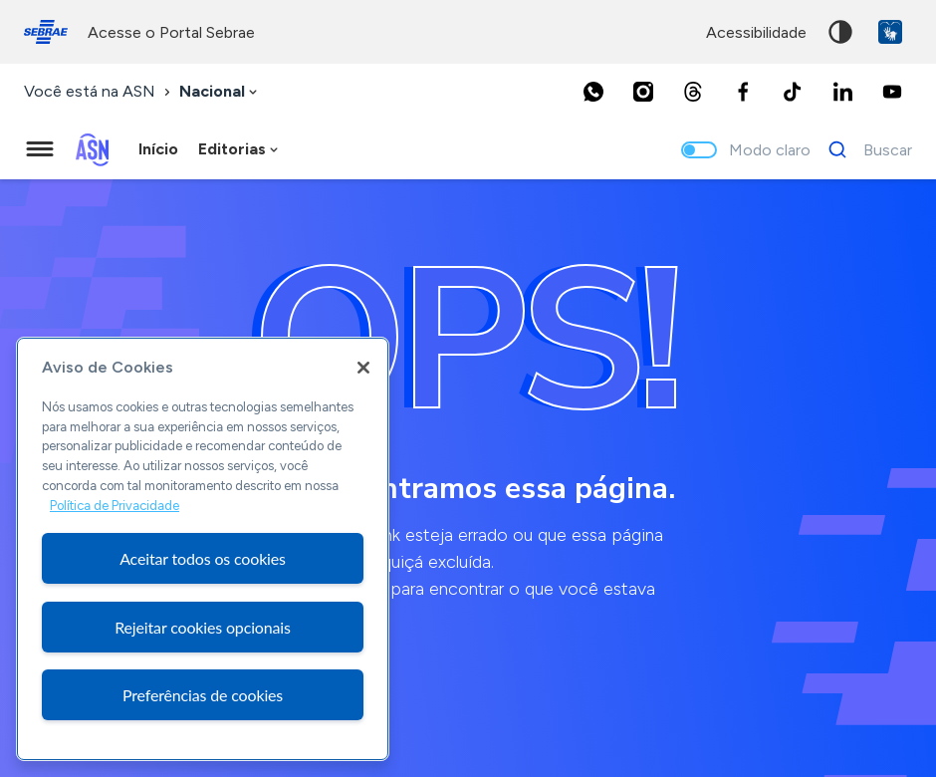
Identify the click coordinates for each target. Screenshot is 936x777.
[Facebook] (743, 92)
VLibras (890, 32)
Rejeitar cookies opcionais (203, 627)
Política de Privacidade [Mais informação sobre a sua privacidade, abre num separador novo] (114, 505)
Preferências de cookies (202, 694)
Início (158, 148)
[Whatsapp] (593, 92)
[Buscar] (865, 149)
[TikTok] (793, 92)
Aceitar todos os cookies (202, 558)
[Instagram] (643, 92)
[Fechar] (363, 367)
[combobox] (220, 92)
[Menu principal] (40, 149)
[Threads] (693, 92)
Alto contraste (840, 32)
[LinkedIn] (842, 92)
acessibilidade (756, 32)
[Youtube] (892, 92)
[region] (202, 549)
